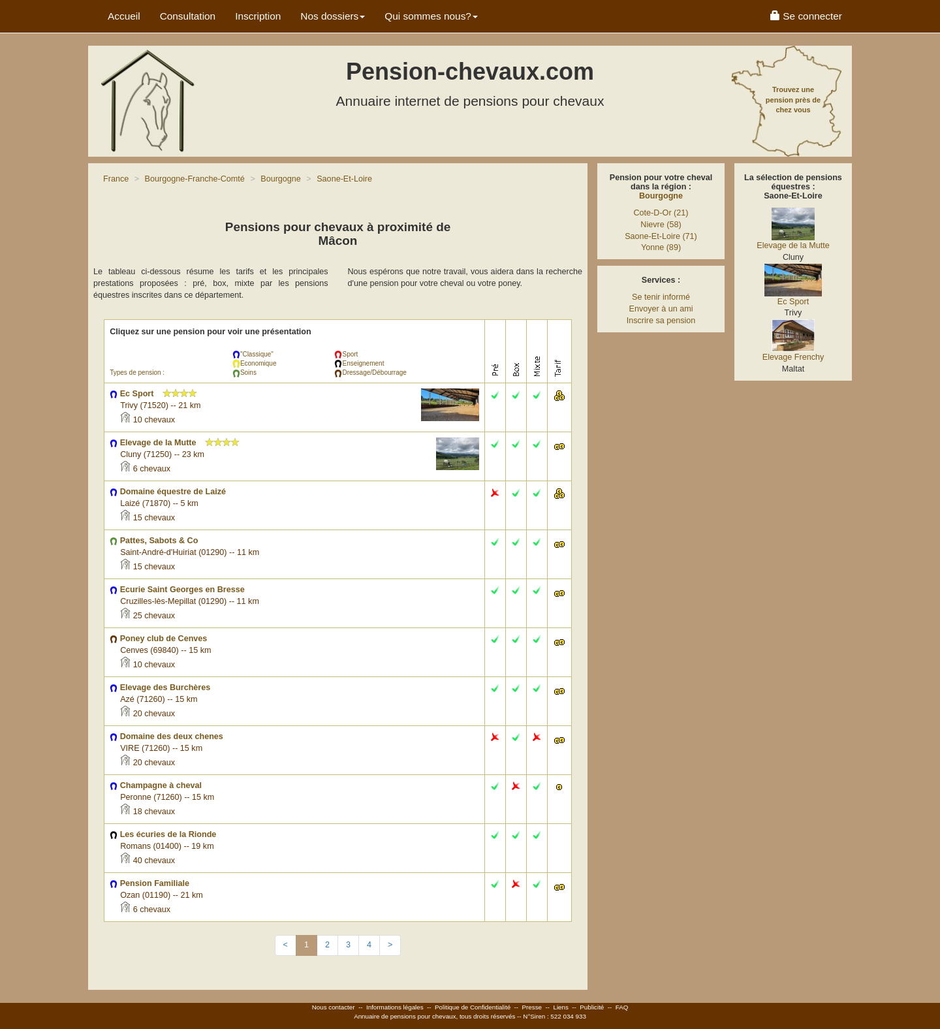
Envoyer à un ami (661, 308)
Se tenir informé (661, 297)
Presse (532, 1007)
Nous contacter (333, 1007)
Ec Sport (793, 301)
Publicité (592, 1007)
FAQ (622, 1007)
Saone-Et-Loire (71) (661, 236)
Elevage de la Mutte (793, 245)
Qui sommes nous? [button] (431, 16)
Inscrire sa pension (661, 320)
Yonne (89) (661, 247)
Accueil (124, 16)
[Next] (390, 945)
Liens (560, 1007)
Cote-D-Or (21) (661, 212)
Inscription (258, 16)
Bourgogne (661, 195)
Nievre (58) (660, 224)
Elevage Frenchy (793, 357)
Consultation (188, 16)
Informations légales (395, 1007)
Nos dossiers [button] (332, 16)
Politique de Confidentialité (472, 1007)
